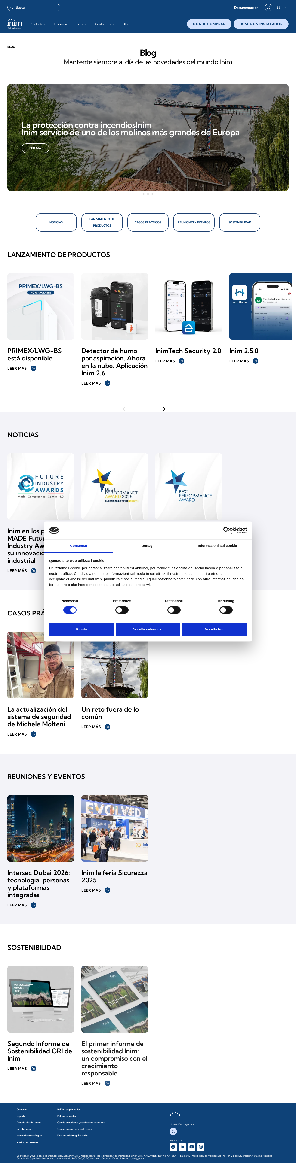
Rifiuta (81, 629)
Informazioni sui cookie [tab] (217, 546)
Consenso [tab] (78, 546)
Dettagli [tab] (148, 546)
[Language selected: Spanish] (281, 7)
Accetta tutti (214, 629)
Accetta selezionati (147, 629)
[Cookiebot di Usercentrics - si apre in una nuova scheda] (227, 530)
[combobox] (33, 7)
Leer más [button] (21, 365)
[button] (246, 7)
